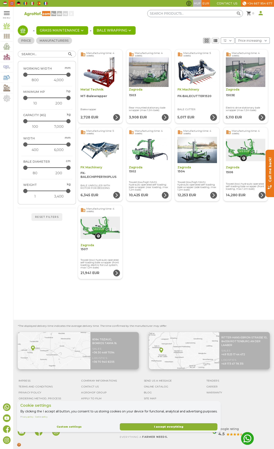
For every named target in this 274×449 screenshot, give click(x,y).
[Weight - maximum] (59, 196)
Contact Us (227, 3)
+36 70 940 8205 (103, 361)
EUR (205, 3)
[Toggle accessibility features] (188, 3)
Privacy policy (26, 417)
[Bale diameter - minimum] (35, 173)
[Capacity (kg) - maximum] (59, 126)
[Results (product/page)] (227, 40)
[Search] (47, 54)
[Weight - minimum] (35, 196)
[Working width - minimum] (35, 80)
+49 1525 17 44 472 (233, 354)
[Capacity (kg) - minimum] (35, 126)
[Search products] (195, 13)
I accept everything (168, 426)
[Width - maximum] (47, 144)
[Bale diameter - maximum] (47, 167)
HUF (197, 3)
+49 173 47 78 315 (232, 363)
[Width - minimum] (35, 149)
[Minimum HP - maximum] (47, 97)
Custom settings (69, 426)
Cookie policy (41, 417)
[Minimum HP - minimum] (35, 103)
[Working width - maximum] (47, 74)
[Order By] (252, 40)
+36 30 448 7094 (103, 352)
